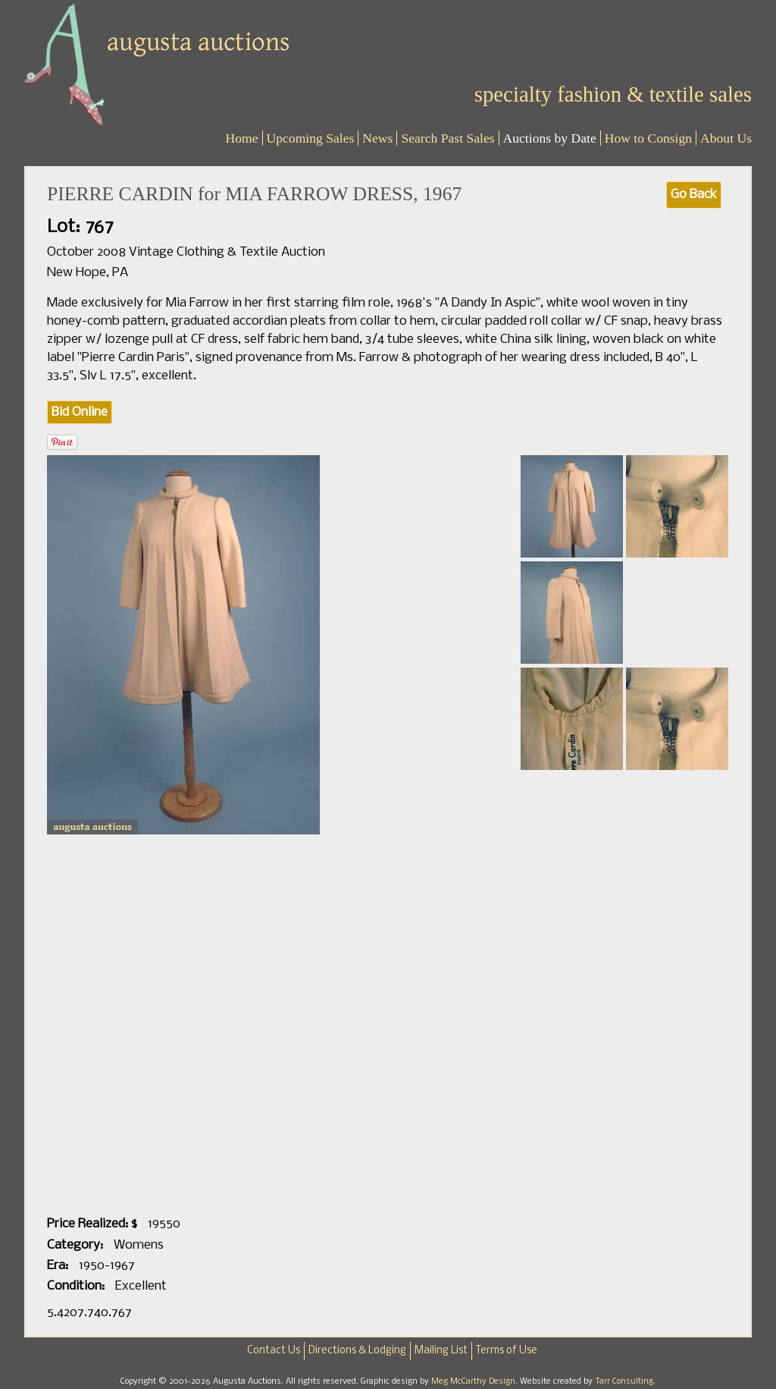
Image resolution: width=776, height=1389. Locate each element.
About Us (726, 138)
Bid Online (80, 412)
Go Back (694, 194)
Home (242, 138)
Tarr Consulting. (625, 1381)
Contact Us (273, 1350)
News (377, 138)
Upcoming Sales (311, 138)
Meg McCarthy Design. (475, 1381)
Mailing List (441, 1350)
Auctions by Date (549, 138)
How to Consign (648, 138)
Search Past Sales (447, 138)
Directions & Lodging (357, 1350)
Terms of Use (506, 1350)
